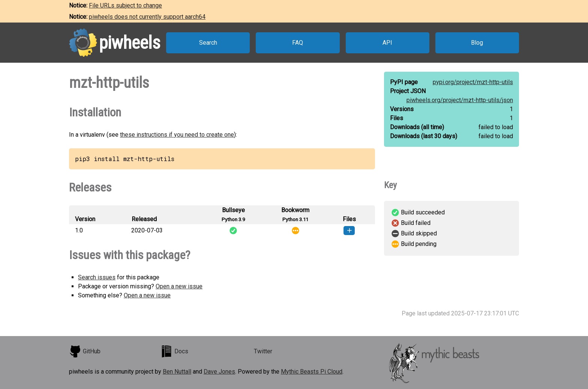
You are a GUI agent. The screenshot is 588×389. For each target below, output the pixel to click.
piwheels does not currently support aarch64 (147, 16)
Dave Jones (219, 371)
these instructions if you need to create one (177, 134)
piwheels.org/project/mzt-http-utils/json (459, 100)
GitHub (84, 351)
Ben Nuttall (177, 371)
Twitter (263, 351)
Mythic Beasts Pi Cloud (311, 371)
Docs (174, 351)
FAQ (297, 42)
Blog (477, 42)
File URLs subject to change (125, 5)
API (387, 42)
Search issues (97, 277)
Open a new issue (179, 286)
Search (208, 42)
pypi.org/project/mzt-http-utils (473, 82)
